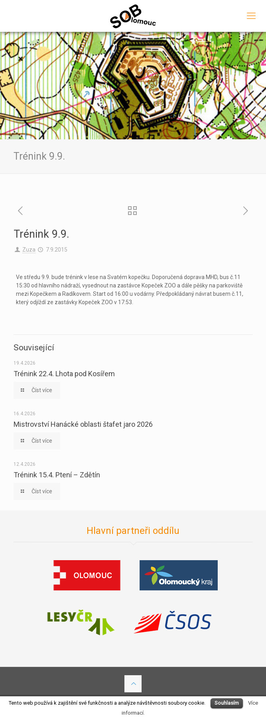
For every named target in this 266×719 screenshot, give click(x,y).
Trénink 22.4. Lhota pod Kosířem (64, 373)
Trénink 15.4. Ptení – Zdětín (57, 475)
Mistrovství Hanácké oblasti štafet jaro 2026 (83, 424)
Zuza (28, 249)
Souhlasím (227, 703)
